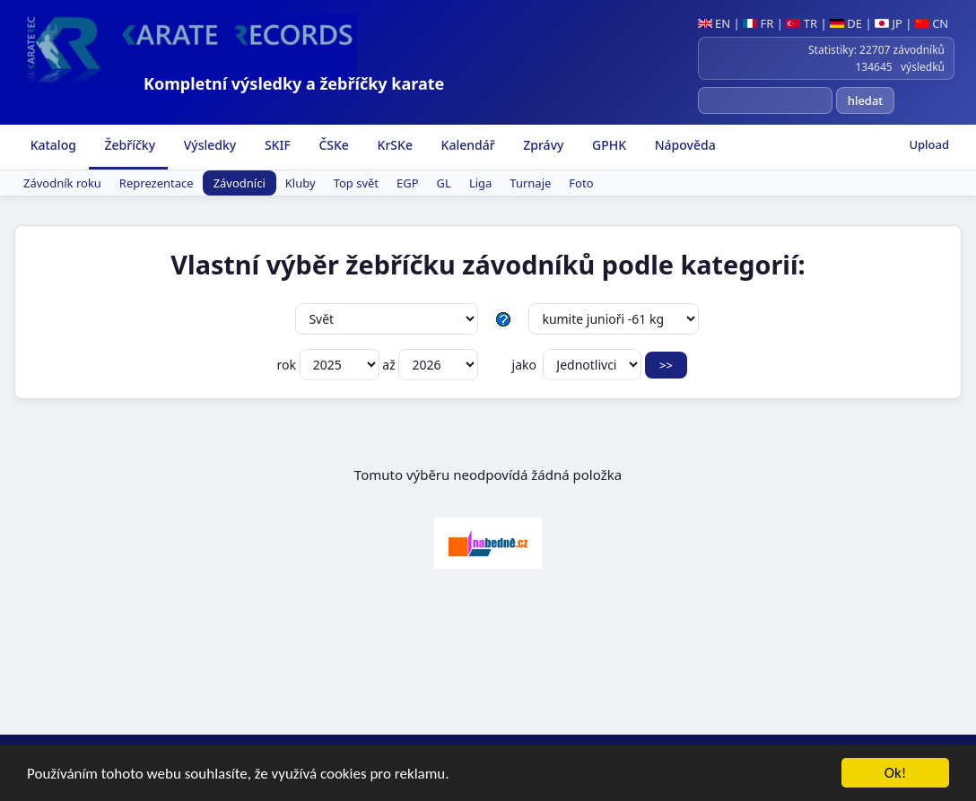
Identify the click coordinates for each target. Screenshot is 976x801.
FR (758, 23)
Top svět (356, 183)
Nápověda (683, 144)
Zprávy (542, 144)
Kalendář (466, 144)
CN (931, 23)
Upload (929, 144)
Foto (581, 183)
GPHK (607, 144)
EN (714, 23)
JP (888, 23)
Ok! (895, 773)
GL (444, 183)
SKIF (276, 144)
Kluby (300, 183)
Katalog (51, 144)
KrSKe (393, 144)
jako (577, 364)
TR (801, 23)
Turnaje (530, 183)
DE (846, 23)
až (430, 364)
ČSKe (332, 144)
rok (330, 364)
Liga (480, 183)
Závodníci (240, 183)
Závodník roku (62, 183)
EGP (407, 183)
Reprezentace (156, 183)
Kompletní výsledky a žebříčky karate (294, 83)
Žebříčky (128, 144)
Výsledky (208, 144)
